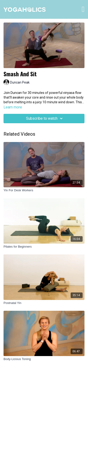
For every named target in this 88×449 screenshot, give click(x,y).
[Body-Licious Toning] (44, 359)
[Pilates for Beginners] (44, 246)
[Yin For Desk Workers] (44, 190)
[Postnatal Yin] (44, 303)
